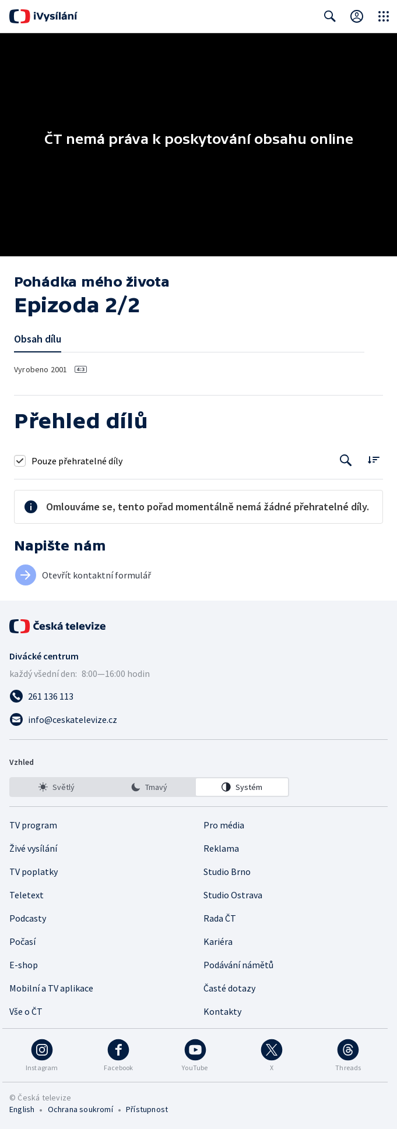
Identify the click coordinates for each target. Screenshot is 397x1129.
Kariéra (218, 941)
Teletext (26, 895)
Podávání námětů (238, 965)
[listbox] (149, 787)
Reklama (221, 848)
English (21, 1109)
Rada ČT (219, 918)
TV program (33, 825)
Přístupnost (147, 1109)
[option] (56, 787)
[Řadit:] (373, 459)
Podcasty (27, 918)
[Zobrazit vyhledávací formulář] (330, 16)
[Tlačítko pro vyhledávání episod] (346, 460)
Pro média (223, 825)
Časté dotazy (229, 988)
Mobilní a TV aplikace (51, 988)
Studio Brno (227, 871)
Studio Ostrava (232, 895)
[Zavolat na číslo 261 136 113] (198, 696)
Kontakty (222, 1011)
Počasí (22, 941)
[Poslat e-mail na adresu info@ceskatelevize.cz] (198, 719)
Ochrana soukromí (80, 1109)
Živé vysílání (33, 848)
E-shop (23, 965)
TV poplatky (33, 871)
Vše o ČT (26, 1011)
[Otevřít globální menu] (383, 16)
